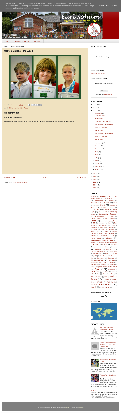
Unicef (113, 271)
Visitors (111, 274)
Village (104, 274)
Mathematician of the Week (18, 108)
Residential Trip (97, 260)
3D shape (93, 196)
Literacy (109, 238)
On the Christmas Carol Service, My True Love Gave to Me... (108, 344)
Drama (115, 221)
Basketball (94, 203)
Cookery (111, 216)
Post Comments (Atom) (21, 182)
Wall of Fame (99, 130)
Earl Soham (102, 223)
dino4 (67, 407)
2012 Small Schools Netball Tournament (106, 328)
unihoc (92, 274)
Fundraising (94, 229)
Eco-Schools (103, 225)
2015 (95, 107)
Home (6, 41)
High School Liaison (106, 233)
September (99, 149)
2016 (95, 104)
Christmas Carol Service (103, 121)
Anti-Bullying (108, 198)
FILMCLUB (102, 227)
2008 (95, 188)
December (98, 113)
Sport (97, 269)
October (98, 146)
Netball (104, 245)
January (98, 169)
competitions (99, 216)
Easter (110, 223)
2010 (95, 182)
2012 (95, 176)
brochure (95, 205)
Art (116, 198)
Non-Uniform (106, 247)
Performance (97, 253)
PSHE (107, 253)
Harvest (106, 231)
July (96, 152)
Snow (92, 267)
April (96, 160)
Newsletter (96, 247)
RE (96, 256)
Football (111, 227)
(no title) (93, 390)
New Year (114, 245)
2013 (95, 173)
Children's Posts (107, 207)
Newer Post (9, 177)
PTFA (115, 253)
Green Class (95, 231)
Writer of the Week (101, 127)
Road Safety (111, 260)
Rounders (94, 262)
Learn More (104, 6)
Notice (115, 247)
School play (94, 264)
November (98, 143)
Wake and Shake (96, 277)
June (97, 155)
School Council (109, 262)
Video (98, 274)
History (93, 236)
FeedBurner (108, 94)
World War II (111, 282)
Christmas (95, 209)
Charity (103, 205)
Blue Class (104, 203)
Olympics (98, 249)
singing (112, 264)
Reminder (111, 258)
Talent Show (99, 118)
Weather (106, 280)
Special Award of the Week (107, 267)
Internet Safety (96, 238)
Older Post (81, 177)
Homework (104, 236)
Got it (114, 6)
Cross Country (96, 218)
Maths (93, 242)
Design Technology (105, 221)
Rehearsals (100, 258)
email (113, 225)
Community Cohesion (108, 214)
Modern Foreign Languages (108, 242)
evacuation (94, 227)
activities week (105, 196)
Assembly (99, 200)
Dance (93, 221)
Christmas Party (100, 115)
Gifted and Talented (107, 229)
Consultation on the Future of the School (27, 41)
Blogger (81, 407)
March (97, 163)
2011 (95, 179)
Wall (106, 276)
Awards (111, 200)
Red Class (103, 256)
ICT (112, 236)
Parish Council (113, 251)
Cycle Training (110, 218)
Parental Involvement (98, 251)
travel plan (106, 271)
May (96, 158)
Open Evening (110, 249)
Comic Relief (103, 211)
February (98, 166)
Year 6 (93, 287)
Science (103, 264)
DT (94, 223)
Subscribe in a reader (98, 73)
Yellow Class (104, 287)
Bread (115, 203)
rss (100, 262)
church (107, 209)
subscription (111, 269)
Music (95, 245)
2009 (95, 185)
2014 (95, 110)
